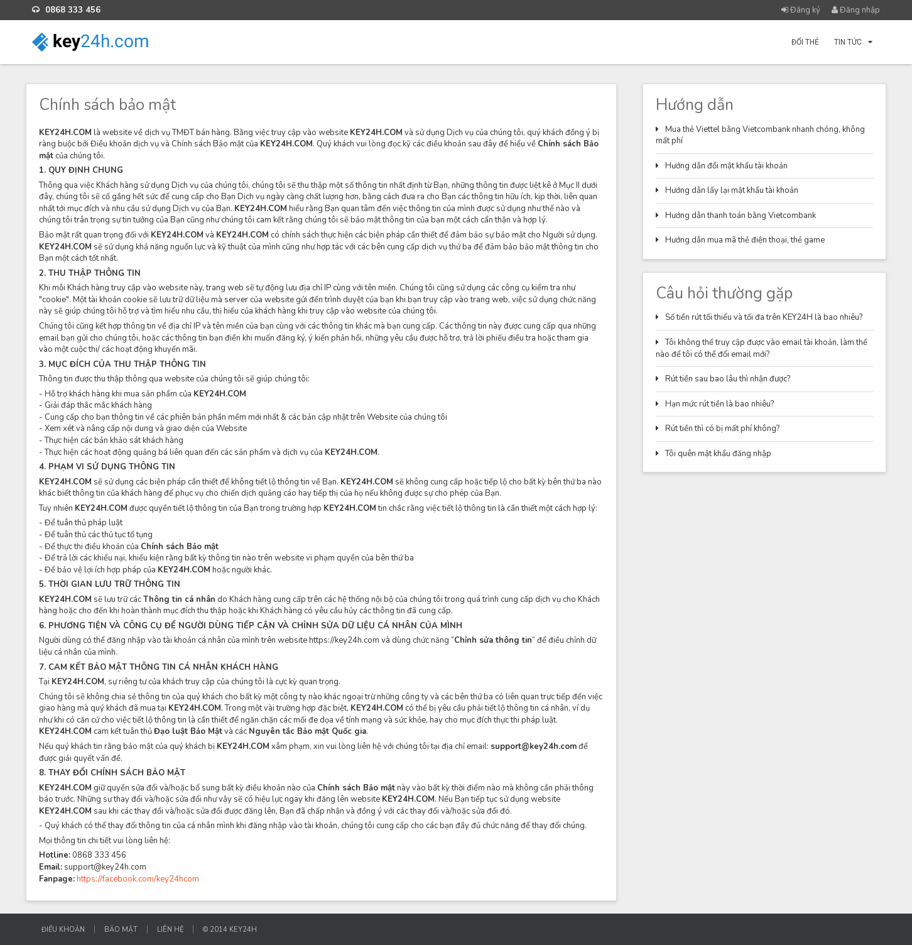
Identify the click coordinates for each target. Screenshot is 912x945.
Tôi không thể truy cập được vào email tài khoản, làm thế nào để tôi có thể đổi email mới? (761, 348)
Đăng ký (800, 10)
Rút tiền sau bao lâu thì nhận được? (727, 379)
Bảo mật (121, 929)
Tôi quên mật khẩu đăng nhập (718, 453)
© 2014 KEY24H (230, 929)
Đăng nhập (856, 10)
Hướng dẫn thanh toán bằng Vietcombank (740, 215)
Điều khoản (63, 929)
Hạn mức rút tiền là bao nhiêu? (719, 404)
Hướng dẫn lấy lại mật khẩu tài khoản (731, 190)
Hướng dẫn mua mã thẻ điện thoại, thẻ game (745, 240)
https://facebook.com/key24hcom (138, 879)
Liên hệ (170, 929)
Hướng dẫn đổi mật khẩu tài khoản (726, 166)
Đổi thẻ (805, 42)
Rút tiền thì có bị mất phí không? (722, 428)
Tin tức (853, 42)
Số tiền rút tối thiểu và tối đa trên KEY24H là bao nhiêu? (763, 317)
